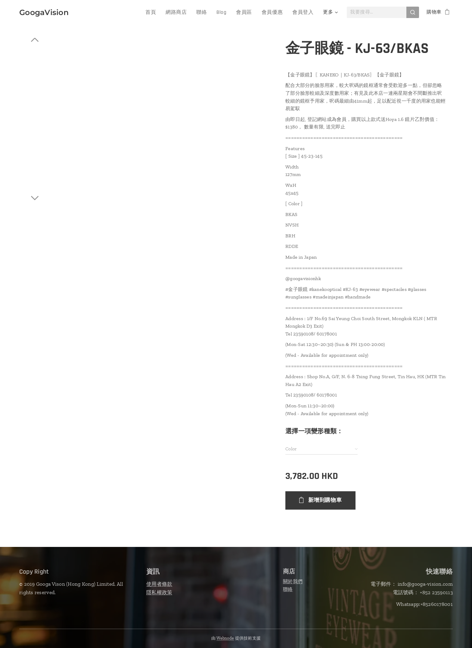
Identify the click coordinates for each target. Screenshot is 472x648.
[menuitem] (104, 12)
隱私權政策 (159, 592)
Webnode (225, 638)
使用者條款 (159, 584)
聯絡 (288, 589)
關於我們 (293, 581)
